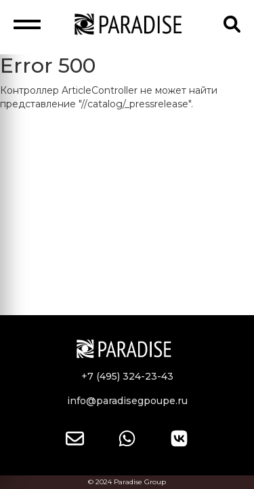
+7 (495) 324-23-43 (127, 376)
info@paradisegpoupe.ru (127, 401)
